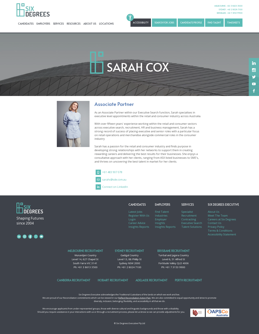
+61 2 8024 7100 (131, 267)
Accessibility (140, 22)
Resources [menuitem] (73, 23)
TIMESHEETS (233, 22)
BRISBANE (221, 13)
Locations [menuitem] (106, 23)
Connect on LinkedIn (112, 187)
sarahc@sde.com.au (111, 179)
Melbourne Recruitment (85, 251)
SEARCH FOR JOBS (164, 22)
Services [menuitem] (58, 23)
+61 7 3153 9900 (175, 267)
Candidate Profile (191, 22)
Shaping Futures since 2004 (53, 223)
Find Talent (214, 22)
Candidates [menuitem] (26, 23)
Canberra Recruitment (74, 280)
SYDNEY (222, 9)
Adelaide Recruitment (152, 280)
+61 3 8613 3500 (87, 267)
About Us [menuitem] (89, 23)
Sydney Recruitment (129, 251)
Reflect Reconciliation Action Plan (134, 298)
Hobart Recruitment (113, 280)
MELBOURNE (220, 5)
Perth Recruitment (188, 280)
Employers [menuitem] (43, 23)
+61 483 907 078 (109, 172)
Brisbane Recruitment (173, 251)
